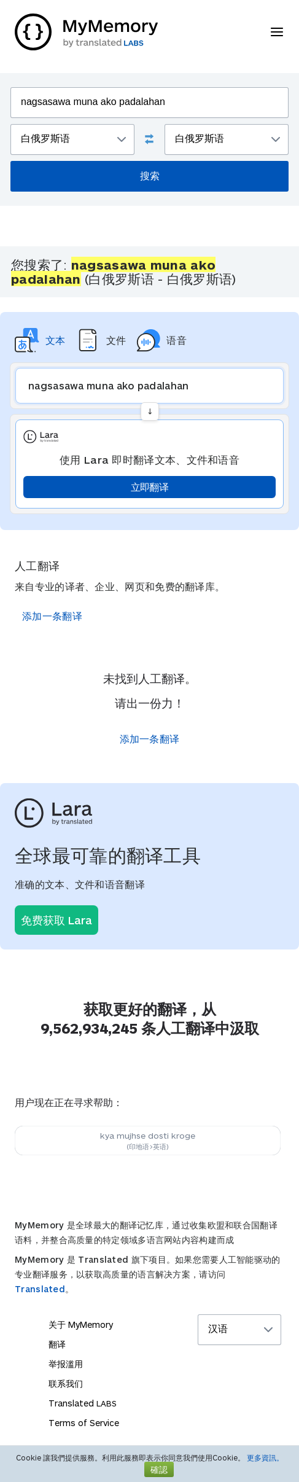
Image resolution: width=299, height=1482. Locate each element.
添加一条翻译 (52, 616)
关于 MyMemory (81, 1324)
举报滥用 (66, 1364)
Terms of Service (84, 1423)
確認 (159, 1469)
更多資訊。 (265, 1457)
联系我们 (66, 1383)
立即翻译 (149, 487)
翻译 (57, 1344)
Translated (40, 1289)
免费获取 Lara (56, 920)
